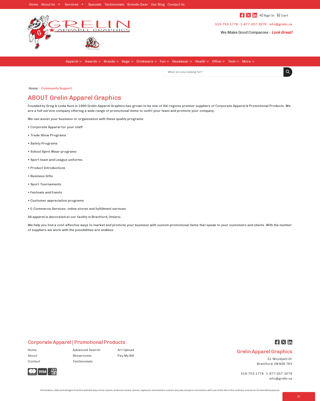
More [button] (246, 61)
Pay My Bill (126, 356)
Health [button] (200, 61)
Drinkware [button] (145, 61)
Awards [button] (91, 61)
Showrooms (82, 356)
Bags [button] (126, 61)
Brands (109, 61)
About (32, 356)
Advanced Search (86, 350)
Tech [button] (232, 61)
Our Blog (158, 4)
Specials (94, 4)
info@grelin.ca (280, 24)
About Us (48, 4)
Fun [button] (163, 61)
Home (33, 4)
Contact (34, 361)
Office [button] (216, 61)
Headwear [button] (180, 61)
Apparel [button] (72, 61)
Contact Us (176, 4)
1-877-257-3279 (253, 24)
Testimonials (114, 4)
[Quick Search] (223, 72)
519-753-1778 (226, 24)
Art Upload (126, 350)
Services (72, 4)
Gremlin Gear (137, 4)
